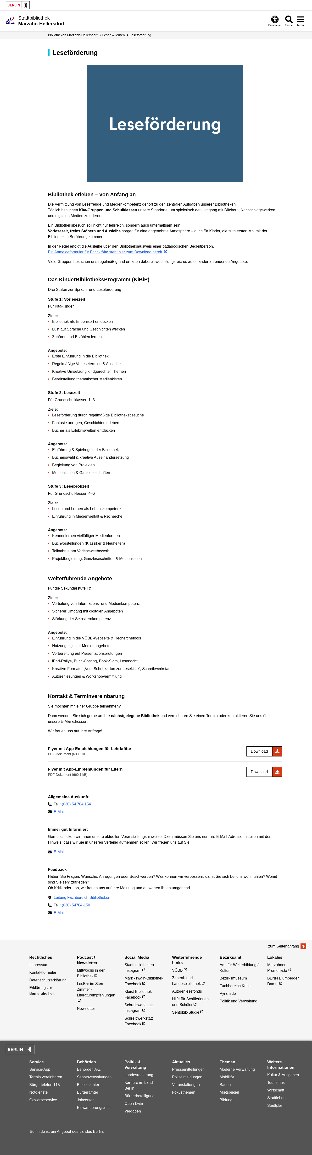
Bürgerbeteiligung (139, 1096)
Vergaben (132, 1111)
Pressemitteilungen (188, 1069)
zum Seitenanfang (283, 946)
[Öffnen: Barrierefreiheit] (275, 21)
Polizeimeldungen (187, 1077)
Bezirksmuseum (233, 978)
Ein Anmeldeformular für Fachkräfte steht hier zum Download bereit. (105, 252)
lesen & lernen (113, 35)
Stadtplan (275, 1105)
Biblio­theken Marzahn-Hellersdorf (72, 35)
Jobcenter (85, 1100)
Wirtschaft (275, 1090)
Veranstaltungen (186, 1085)
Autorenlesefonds (187, 991)
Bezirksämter (88, 1085)
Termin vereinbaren (45, 1077)
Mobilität (227, 1077)
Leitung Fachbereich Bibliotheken (82, 897)
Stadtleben (276, 1098)
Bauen (225, 1085)
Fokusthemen (183, 1092)
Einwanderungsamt (93, 1108)
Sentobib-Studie (185, 1012)
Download (259, 751)
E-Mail (59, 812)
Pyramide (228, 993)
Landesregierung (138, 1075)
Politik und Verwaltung (238, 1001)
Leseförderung (140, 35)
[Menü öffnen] (300, 21)
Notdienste (38, 1092)
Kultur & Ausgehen (283, 1075)
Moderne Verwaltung (237, 1069)
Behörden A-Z (88, 1069)
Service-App (39, 1069)
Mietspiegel (229, 1092)
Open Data (133, 1104)
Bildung (226, 1100)
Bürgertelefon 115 (44, 1085)
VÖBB (177, 970)
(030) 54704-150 (76, 905)
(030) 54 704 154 (76, 804)
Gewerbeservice (43, 1100)
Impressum (38, 965)
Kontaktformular (42, 972)
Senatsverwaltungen (94, 1077)
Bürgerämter (87, 1092)
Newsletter (86, 1008)
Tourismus (276, 1082)
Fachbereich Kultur (236, 986)
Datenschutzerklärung (48, 980)
